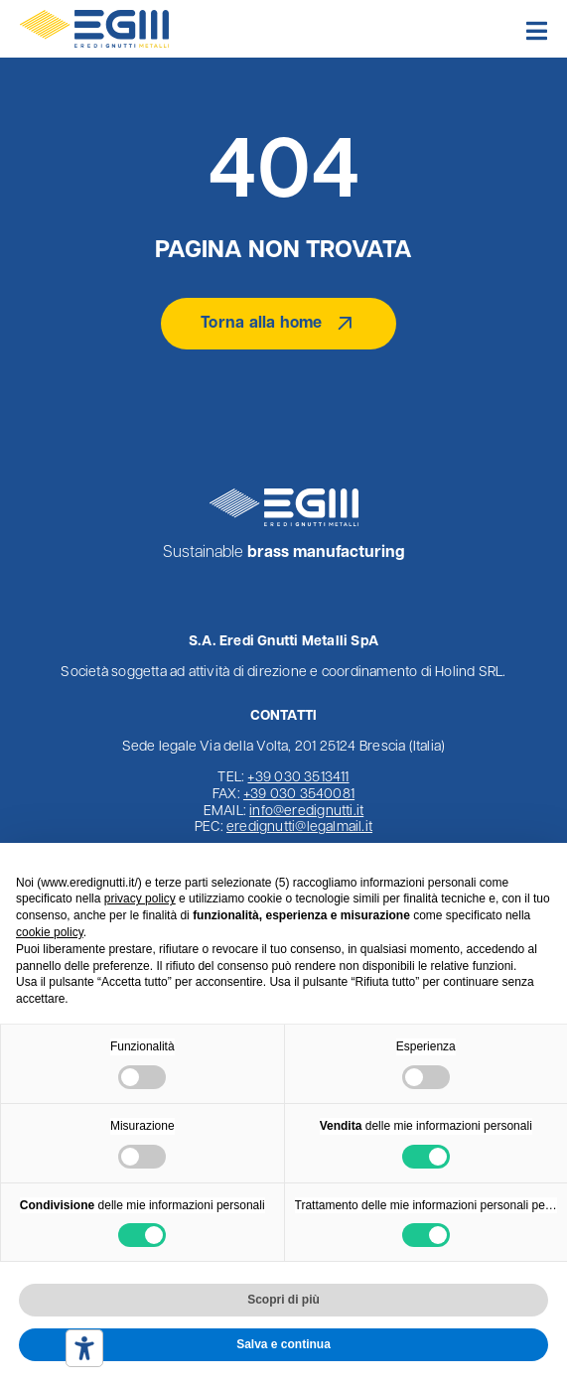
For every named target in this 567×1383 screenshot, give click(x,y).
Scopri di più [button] (283, 1300)
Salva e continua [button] (283, 1344)
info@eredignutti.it (306, 811)
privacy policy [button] (140, 898)
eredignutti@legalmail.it (299, 827)
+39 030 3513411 (298, 777)
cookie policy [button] (49, 932)
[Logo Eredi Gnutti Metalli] (94, 18)
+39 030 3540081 (298, 794)
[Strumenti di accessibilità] (84, 1348)
